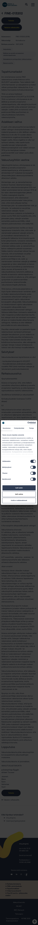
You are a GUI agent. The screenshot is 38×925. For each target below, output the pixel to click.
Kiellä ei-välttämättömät (19, 500)
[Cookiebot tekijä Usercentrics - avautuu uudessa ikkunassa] (27, 423)
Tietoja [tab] (31, 428)
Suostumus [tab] (7, 428)
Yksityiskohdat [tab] (19, 428)
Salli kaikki (19, 488)
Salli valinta (19, 494)
